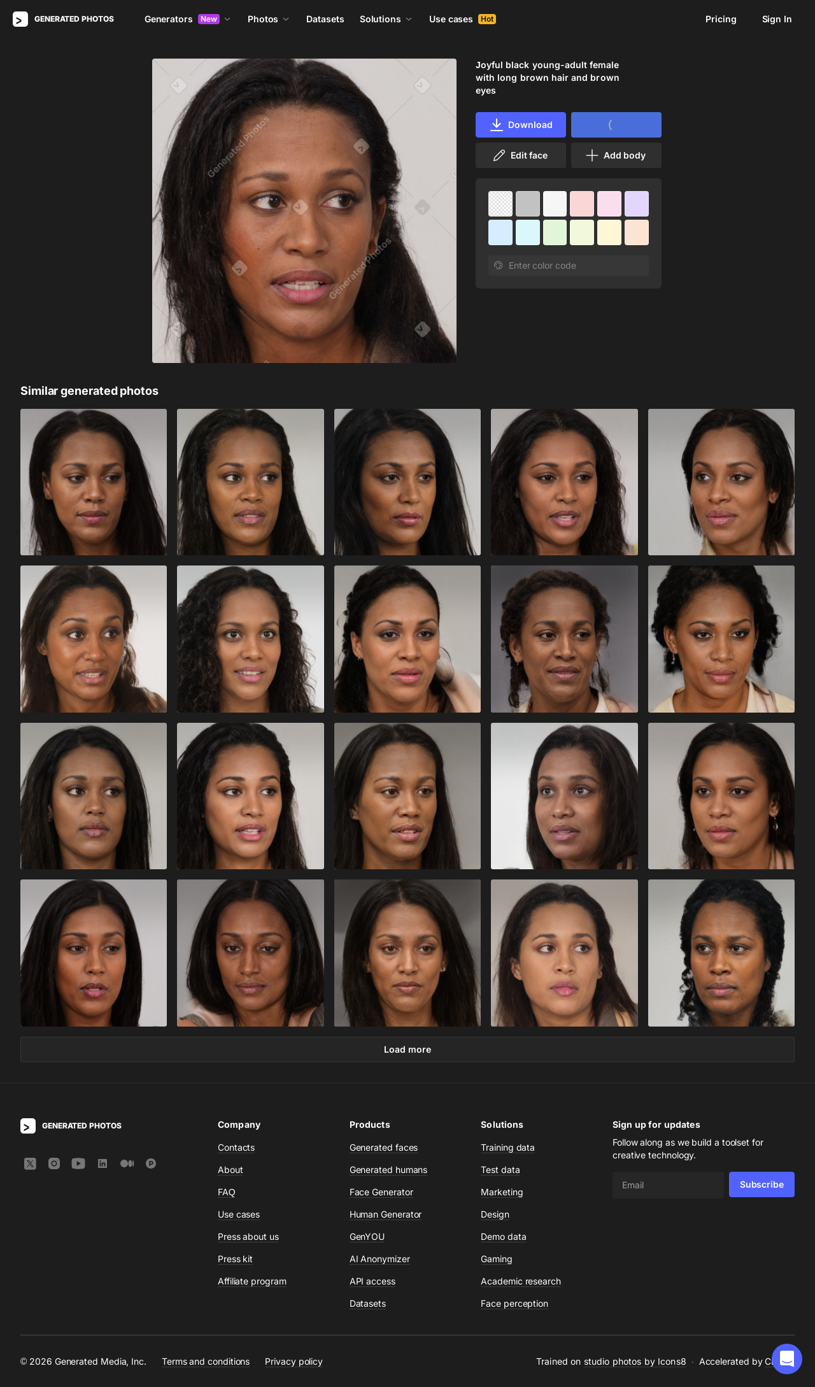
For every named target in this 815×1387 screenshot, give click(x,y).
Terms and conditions (206, 1360)
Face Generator (381, 1191)
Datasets (325, 18)
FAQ (227, 1191)
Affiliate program (252, 1281)
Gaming (497, 1258)
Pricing (720, 18)
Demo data (503, 1236)
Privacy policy (294, 1360)
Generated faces (384, 1147)
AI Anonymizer (380, 1258)
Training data (508, 1147)
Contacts (236, 1147)
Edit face (520, 155)
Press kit (235, 1258)
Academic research (521, 1281)
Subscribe (762, 1184)
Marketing (502, 1191)
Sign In (777, 18)
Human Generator (386, 1214)
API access (372, 1281)
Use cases (462, 18)
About (230, 1169)
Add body (615, 155)
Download (520, 124)
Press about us (248, 1236)
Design (495, 1214)
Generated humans (389, 1169)
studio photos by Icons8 (635, 1361)
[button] (787, 1359)
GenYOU (367, 1236)
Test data (500, 1169)
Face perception (514, 1303)
